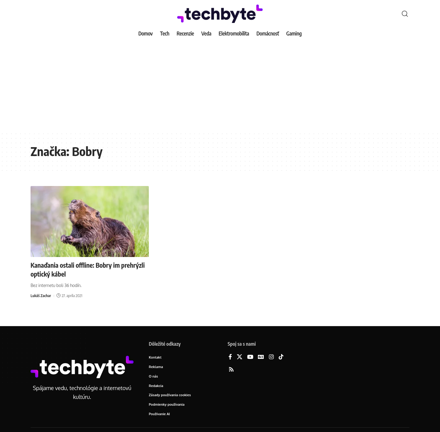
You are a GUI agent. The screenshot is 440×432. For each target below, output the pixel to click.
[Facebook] (230, 357)
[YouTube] (250, 357)
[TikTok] (281, 357)
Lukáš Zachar (41, 295)
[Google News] (261, 357)
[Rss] (231, 369)
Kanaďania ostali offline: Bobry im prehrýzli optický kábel (77, 269)
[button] (405, 14)
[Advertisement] (220, 85)
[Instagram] (271, 357)
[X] (239, 357)
